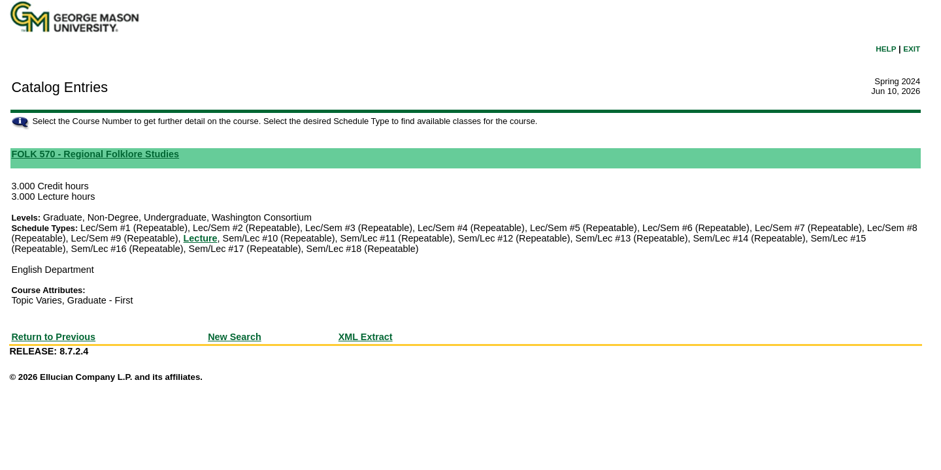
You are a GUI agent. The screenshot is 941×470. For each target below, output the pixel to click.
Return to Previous (53, 337)
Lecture (201, 238)
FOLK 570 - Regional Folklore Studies (95, 154)
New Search (234, 337)
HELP (886, 48)
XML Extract (365, 337)
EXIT (911, 48)
